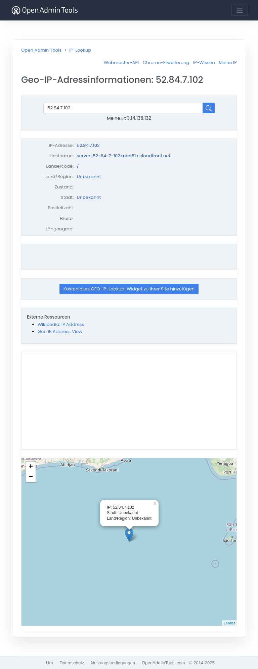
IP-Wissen (204, 62)
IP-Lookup (80, 50)
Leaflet (229, 623)
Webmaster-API (121, 62)
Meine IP (228, 62)
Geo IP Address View (60, 331)
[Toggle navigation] (239, 10)
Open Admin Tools (41, 50)
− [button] (31, 477)
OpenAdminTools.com (163, 662)
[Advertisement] (129, 257)
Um (49, 662)
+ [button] (31, 467)
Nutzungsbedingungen (113, 662)
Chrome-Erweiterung (166, 62)
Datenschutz (71, 662)
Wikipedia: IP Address (61, 324)
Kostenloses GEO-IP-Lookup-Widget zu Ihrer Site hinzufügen (129, 289)
